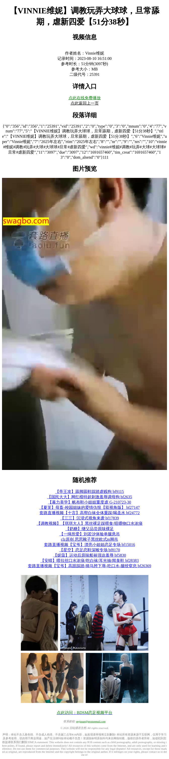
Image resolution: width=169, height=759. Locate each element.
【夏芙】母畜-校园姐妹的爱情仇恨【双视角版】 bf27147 (89, 507)
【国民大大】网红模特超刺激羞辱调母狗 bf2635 (89, 497)
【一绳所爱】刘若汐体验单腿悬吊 (89, 534)
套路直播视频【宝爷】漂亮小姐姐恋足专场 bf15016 (89, 544)
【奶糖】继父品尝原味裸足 (89, 529)
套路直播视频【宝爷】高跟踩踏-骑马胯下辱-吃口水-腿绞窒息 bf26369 (89, 566)
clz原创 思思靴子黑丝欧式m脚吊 (89, 539)
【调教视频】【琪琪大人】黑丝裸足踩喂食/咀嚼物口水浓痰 (89, 523)
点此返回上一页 (85, 103)
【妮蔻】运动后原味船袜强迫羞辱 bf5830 (89, 555)
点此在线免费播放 (85, 98)
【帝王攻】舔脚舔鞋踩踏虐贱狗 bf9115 (89, 491)
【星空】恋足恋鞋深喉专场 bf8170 (89, 550)
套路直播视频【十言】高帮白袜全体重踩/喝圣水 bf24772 (90, 513)
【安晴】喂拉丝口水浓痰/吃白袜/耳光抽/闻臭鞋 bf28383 (89, 560)
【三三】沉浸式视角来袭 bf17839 (89, 518)
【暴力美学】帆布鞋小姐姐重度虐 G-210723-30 (89, 502)
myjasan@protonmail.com (91, 721)
